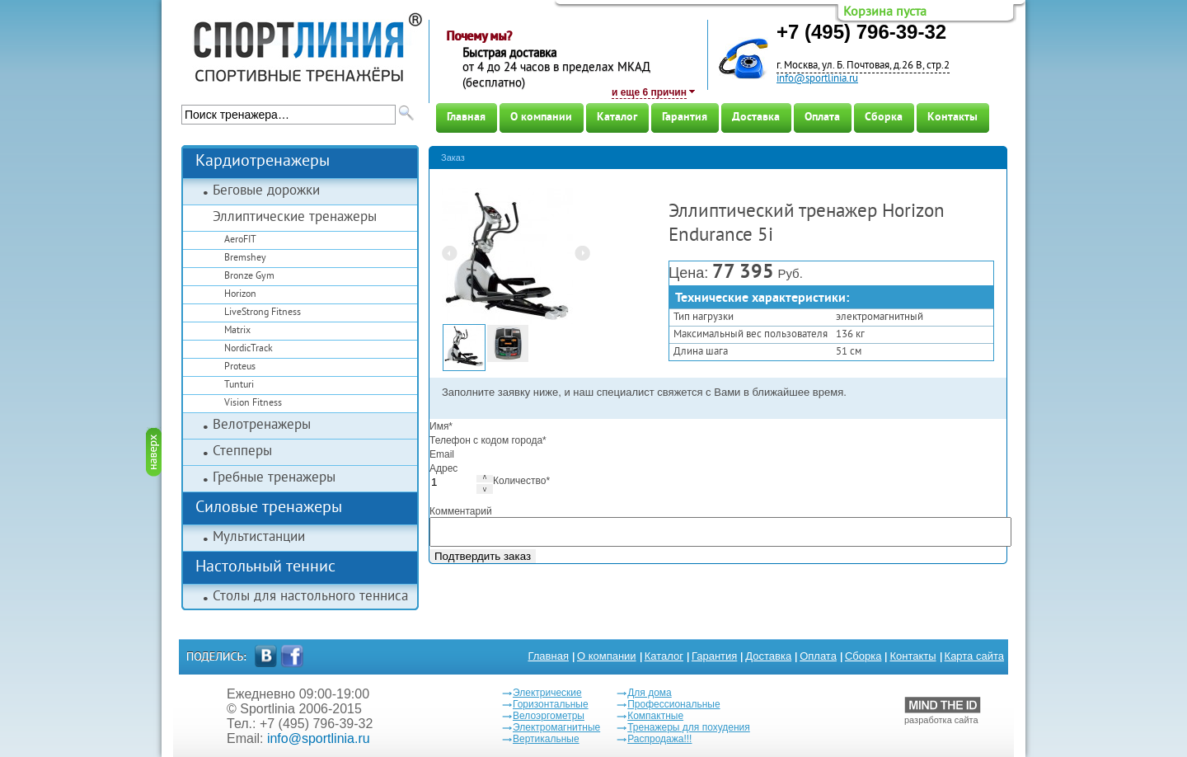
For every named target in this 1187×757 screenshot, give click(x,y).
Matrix (237, 331)
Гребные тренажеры (274, 478)
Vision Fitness (253, 403)
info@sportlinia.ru (817, 79)
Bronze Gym (249, 276)
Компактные (655, 716)
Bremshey (245, 258)
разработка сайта (942, 711)
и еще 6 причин (649, 92)
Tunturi (239, 385)
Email (441, 454)
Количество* (521, 481)
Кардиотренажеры (262, 162)
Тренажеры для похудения (688, 727)
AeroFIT (240, 240)
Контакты (952, 117)
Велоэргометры (548, 716)
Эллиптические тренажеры (295, 218)
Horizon (240, 295)
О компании (541, 117)
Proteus (240, 367)
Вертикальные (546, 739)
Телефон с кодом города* (488, 440)
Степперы (242, 452)
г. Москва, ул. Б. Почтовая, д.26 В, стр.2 (863, 66)
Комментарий (460, 511)
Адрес (443, 468)
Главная (466, 117)
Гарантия (684, 117)
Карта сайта (974, 656)
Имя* (441, 426)
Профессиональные (673, 704)
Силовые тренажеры (268, 508)
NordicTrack (248, 349)
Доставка (756, 117)
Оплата (822, 117)
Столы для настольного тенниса (310, 597)
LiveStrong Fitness (262, 313)
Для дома (649, 692)
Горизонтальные (551, 704)
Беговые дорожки (266, 191)
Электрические (547, 692)
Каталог (617, 117)
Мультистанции (259, 538)
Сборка (884, 117)
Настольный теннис (265, 567)
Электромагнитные (556, 727)
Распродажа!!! (659, 739)
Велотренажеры (262, 425)
